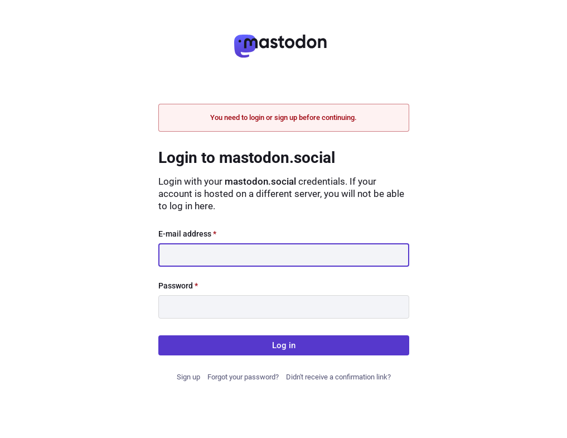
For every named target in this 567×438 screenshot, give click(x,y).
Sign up (188, 377)
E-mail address (187, 233)
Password (178, 285)
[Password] (283, 307)
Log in (283, 345)
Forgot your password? (243, 377)
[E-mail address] (283, 255)
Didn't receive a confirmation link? (338, 377)
